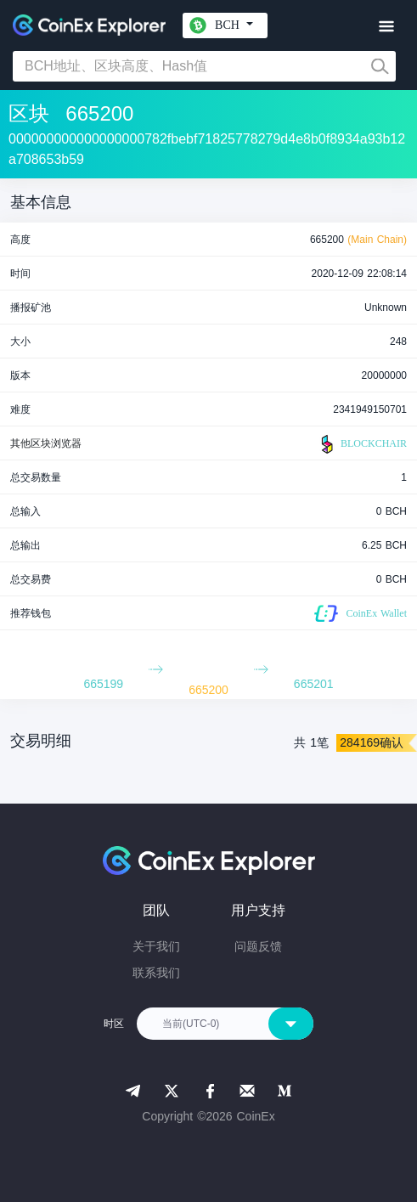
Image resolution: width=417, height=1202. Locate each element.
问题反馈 (258, 946)
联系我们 (156, 972)
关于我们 (156, 946)
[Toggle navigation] (386, 27)
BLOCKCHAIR (362, 444)
